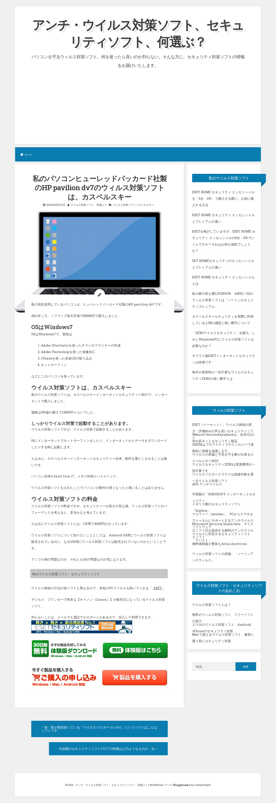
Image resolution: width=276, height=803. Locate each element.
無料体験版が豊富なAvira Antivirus (219, 543)
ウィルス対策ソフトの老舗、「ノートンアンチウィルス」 (223, 555)
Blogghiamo (181, 785)
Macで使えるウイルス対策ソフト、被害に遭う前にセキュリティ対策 (223, 636)
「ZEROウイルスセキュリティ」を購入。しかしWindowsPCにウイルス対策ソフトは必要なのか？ (223, 339)
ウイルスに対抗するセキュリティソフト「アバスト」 (221, 535)
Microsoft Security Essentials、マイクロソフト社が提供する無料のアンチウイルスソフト (223, 525)
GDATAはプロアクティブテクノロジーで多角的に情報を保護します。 (223, 445)
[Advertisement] (138, 101)
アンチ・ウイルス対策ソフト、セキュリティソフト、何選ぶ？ (138, 33)
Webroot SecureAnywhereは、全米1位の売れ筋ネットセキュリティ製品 (223, 435)
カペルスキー (146, 204)
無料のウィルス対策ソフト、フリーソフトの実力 (223, 616)
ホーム (26, 154)
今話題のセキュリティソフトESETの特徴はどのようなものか (103, 748)
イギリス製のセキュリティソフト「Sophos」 (216, 505)
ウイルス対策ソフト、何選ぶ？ (89, 204)
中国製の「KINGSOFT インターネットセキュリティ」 (224, 495)
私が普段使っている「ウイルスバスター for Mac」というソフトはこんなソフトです (99, 729)
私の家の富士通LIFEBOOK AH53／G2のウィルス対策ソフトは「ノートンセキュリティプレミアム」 (223, 299)
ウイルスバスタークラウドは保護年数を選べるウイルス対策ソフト (223, 475)
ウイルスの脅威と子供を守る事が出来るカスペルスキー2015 (223, 455)
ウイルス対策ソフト (124, 204)
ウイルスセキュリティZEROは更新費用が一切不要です (223, 465)
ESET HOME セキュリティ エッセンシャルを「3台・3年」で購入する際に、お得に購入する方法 (223, 198)
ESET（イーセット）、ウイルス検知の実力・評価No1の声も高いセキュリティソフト (222, 425)
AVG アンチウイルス (207, 484)
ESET (158, 588)
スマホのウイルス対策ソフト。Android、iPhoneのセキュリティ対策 (223, 626)
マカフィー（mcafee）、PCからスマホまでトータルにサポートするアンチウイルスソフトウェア (223, 515)
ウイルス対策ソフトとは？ (211, 604)
